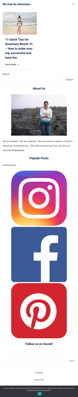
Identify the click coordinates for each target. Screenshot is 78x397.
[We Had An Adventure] (16, 4)
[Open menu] (73, 4)
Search (6, 74)
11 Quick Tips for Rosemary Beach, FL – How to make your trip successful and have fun (19, 48)
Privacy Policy (39, 380)
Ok (39, 394)
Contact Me (39, 373)
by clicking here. (16, 150)
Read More (12, 64)
